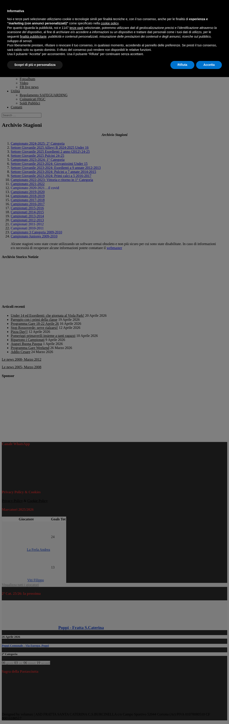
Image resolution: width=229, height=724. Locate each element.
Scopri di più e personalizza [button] (34, 65)
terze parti (76, 28)
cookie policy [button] (110, 23)
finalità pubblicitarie (33, 36)
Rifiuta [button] (182, 65)
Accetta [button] (209, 65)
